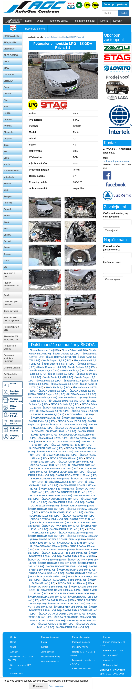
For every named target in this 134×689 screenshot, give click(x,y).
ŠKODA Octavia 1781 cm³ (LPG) (48, 465)
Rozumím (38, 686)
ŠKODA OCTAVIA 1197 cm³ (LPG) (68, 424)
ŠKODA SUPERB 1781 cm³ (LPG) (75, 542)
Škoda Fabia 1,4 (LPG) (74, 350)
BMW (6, 68)
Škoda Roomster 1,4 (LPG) (45, 350)
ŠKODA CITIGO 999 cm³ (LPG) (66, 458)
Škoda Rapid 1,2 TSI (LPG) (53, 438)
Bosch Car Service (35, 28)
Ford (6, 106)
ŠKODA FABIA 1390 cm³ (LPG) (46, 448)
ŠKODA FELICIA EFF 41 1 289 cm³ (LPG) (64, 553)
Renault (8, 209)
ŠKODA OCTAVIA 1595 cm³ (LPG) (61, 441)
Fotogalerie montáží (84, 20)
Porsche (8, 203)
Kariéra (104, 20)
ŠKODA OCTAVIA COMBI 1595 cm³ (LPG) (62, 539)
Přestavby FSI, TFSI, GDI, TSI (11, 338)
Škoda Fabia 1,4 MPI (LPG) (58, 377)
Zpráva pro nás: (112, 262)
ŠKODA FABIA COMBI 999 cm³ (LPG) (75, 617)
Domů (28, 20)
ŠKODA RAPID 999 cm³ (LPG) (58, 600)
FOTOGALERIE (11, 36)
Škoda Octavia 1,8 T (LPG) (61, 357)
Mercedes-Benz (11, 171)
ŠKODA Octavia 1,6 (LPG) (53, 390)
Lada (6, 158)
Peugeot (8, 196)
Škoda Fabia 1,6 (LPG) (48, 380)
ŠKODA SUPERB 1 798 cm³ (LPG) (50, 478)
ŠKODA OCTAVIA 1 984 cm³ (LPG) (76, 569)
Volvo (6, 260)
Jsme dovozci (11, 311)
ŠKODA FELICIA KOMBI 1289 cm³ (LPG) (53, 431)
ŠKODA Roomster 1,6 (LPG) (58, 407)
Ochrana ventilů (12, 368)
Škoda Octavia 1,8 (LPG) (64, 384)
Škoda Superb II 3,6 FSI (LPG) (58, 363)
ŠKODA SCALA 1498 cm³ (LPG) (46, 573)
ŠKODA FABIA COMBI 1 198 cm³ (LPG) (64, 580)
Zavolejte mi (111, 230)
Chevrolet (9, 132)
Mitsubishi (9, 177)
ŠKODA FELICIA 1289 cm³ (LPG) (55, 451)
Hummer (8, 119)
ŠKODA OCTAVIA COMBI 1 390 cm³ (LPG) (61, 613)
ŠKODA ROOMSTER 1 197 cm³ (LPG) (76, 475)
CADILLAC (9, 74)
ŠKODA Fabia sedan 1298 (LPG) (55, 576)
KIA (5, 151)
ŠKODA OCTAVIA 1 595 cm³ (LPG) (64, 482)
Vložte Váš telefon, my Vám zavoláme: (115, 215)
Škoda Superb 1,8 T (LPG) (56, 360)
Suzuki (7, 241)
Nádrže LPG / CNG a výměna (11, 319)
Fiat (5, 100)
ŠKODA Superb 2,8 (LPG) (51, 394)
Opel (6, 190)
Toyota (7, 254)
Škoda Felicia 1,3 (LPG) (61, 374)
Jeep (6, 145)
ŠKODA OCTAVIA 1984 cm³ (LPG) (74, 428)
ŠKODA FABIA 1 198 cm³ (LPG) (66, 502)
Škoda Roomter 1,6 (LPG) (51, 367)
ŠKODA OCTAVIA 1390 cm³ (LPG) (46, 509)
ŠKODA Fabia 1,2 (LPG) (84, 411)
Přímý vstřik (10, 42)
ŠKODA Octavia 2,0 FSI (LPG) (52, 411)
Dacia (6, 87)
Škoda (7, 248)
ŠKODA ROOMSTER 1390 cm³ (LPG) (71, 444)
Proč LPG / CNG (9, 275)
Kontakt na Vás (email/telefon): (111, 248)
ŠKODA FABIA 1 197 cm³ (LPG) (56, 488)
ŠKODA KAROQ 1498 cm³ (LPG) (56, 623)
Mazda (7, 164)
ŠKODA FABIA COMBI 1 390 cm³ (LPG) (59, 590)
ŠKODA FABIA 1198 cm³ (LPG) (67, 529)
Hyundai (8, 126)
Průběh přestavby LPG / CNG (11, 286)
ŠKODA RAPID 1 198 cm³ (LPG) (47, 620)
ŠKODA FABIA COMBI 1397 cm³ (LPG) (50, 495)
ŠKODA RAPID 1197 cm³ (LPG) (75, 461)
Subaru (7, 235)
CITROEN (8, 81)
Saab (6, 222)
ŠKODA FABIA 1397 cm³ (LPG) (60, 455)
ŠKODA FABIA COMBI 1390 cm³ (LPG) (61, 512)
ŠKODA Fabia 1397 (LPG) (72, 421)
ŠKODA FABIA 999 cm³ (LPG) (77, 505)
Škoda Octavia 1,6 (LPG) (66, 353)
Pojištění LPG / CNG (11, 328)
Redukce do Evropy (10, 347)
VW (5, 267)
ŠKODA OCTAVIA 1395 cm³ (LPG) (66, 603)
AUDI (6, 61)
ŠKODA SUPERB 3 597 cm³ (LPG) (60, 498)
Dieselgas (9, 49)
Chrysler (8, 138)
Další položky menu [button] (10, 375)
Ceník (6, 295)
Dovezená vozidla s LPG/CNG (9, 358)
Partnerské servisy (58, 20)
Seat (6, 228)
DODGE (8, 94)
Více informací (57, 686)
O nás (40, 20)
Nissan (7, 183)
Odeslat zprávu (113, 279)
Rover (7, 215)
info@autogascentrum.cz (117, 161)
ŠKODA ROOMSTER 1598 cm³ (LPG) (66, 566)
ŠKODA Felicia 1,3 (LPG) (73, 397)
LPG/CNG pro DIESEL (10, 303)
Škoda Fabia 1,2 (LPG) (73, 370)
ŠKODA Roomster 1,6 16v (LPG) (67, 401)
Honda (7, 113)
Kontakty (117, 20)
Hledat (123, 13)
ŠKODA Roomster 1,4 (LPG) (48, 414)
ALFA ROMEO (11, 55)
